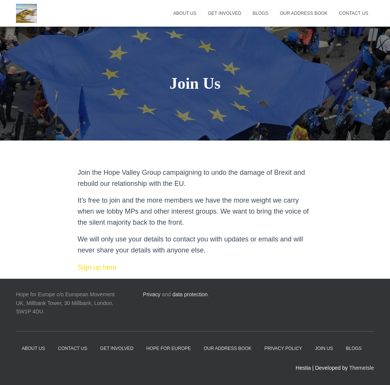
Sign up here (97, 267)
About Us (185, 13)
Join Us (324, 348)
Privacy (151, 294)
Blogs (260, 13)
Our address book (304, 13)
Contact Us (353, 13)
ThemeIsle (361, 368)
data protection (190, 294)
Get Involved (224, 13)
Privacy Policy (283, 348)
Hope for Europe (168, 348)
